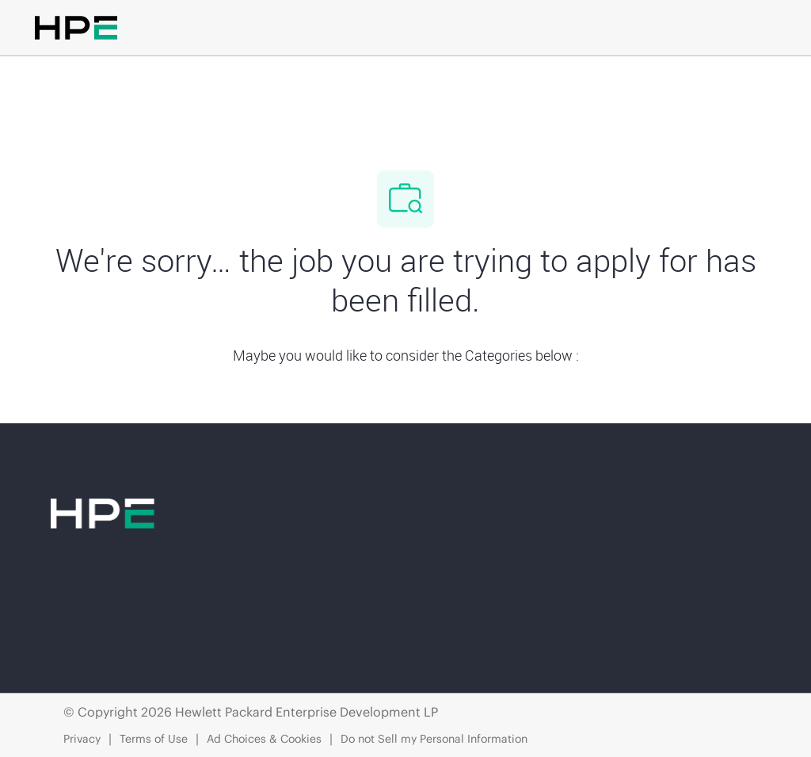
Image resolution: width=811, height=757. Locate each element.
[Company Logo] (402, 84)
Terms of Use (154, 739)
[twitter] (196, 623)
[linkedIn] (133, 623)
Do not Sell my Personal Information (434, 739)
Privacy (82, 739)
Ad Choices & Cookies (264, 739)
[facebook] (70, 623)
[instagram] (260, 623)
